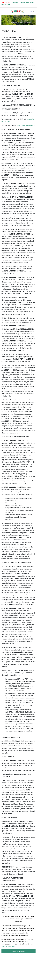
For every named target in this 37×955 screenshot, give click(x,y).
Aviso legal (19, 919)
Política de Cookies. (8, 946)
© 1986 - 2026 (8, 916)
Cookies (12, 919)
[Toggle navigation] (4, 12)
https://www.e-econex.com (25, 125)
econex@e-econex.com (20, 2)
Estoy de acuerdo (18, 951)
